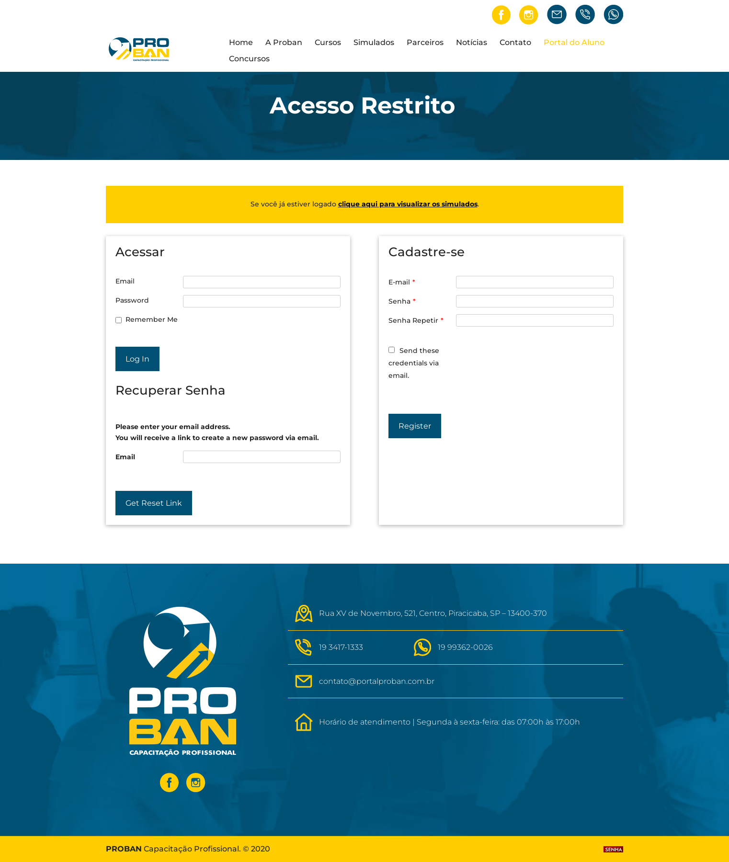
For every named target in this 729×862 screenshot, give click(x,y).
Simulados (373, 43)
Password (132, 300)
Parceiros (425, 43)
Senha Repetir (416, 320)
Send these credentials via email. (413, 363)
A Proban (283, 43)
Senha (402, 301)
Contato (515, 43)
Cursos (328, 43)
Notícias (471, 43)
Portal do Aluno (574, 43)
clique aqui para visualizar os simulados (408, 204)
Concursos (249, 59)
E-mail (401, 282)
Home (241, 43)
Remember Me (151, 319)
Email (125, 281)
